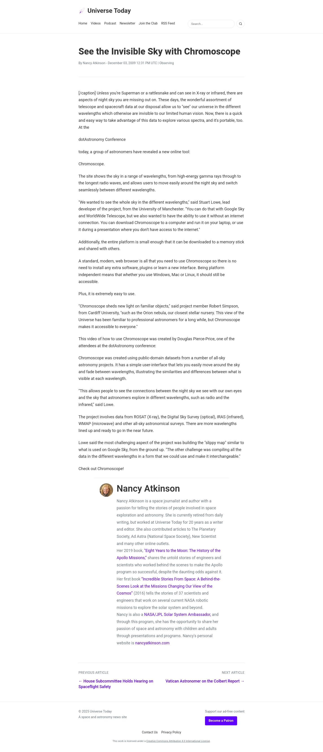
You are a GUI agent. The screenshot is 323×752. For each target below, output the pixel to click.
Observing (166, 65)
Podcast (110, 25)
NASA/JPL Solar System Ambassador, (177, 616)
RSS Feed (168, 25)
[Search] (240, 25)
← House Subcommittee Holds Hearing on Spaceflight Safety (116, 685)
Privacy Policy (171, 734)
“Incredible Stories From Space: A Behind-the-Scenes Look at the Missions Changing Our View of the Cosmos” (168, 587)
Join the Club (148, 25)
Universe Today (108, 11)
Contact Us (150, 734)
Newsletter (127, 25)
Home (83, 25)
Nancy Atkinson (94, 65)
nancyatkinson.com (152, 644)
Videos (96, 25)
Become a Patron (221, 722)
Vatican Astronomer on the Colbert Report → (205, 682)
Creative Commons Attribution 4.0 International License (178, 742)
